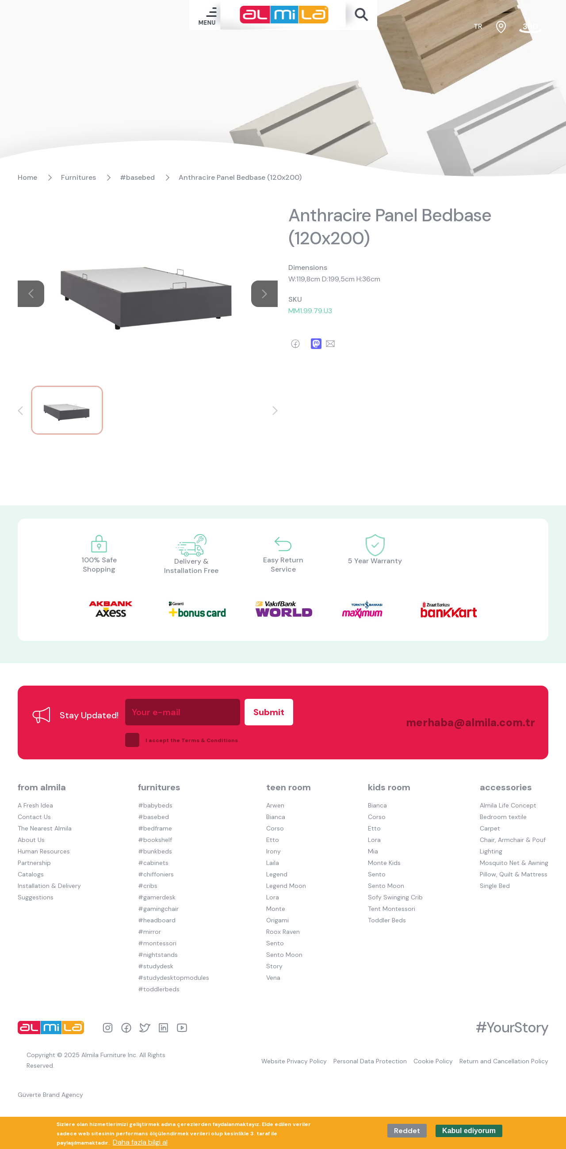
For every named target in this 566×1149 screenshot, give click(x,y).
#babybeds (155, 805)
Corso (275, 828)
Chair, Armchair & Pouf (513, 840)
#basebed (137, 177)
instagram (108, 1028)
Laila (272, 863)
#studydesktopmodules (173, 978)
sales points (501, 27)
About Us (31, 840)
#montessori (157, 943)
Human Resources (44, 851)
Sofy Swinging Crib (395, 897)
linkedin (163, 1028)
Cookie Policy (433, 1061)
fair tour (530, 27)
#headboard (157, 920)
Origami (277, 920)
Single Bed (495, 886)
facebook (126, 1028)
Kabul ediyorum (469, 1130)
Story (274, 966)
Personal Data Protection (370, 1061)
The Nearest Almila (45, 828)
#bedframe (155, 828)
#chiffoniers (156, 874)
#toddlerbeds (159, 989)
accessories (506, 787)
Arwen (275, 805)
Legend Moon (286, 886)
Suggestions (36, 897)
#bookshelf (155, 840)
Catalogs (31, 874)
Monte (275, 909)
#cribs (147, 886)
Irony (273, 851)
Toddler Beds (387, 920)
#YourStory (512, 1027)
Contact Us (34, 817)
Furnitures (78, 177)
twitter (145, 1028)
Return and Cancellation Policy (503, 1061)
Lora (272, 897)
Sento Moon (284, 955)
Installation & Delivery (49, 886)
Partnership (34, 863)
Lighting (491, 851)
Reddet (407, 1130)
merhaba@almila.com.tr (461, 722)
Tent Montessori (391, 909)
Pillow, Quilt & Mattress (513, 874)
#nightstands (158, 955)
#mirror (149, 932)
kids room (389, 787)
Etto (272, 840)
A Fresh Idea (35, 805)
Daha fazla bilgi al (140, 1142)
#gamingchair (158, 909)
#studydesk (155, 966)
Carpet (490, 828)
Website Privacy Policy (294, 1061)
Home (27, 177)
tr (478, 26)
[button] (20, 410)
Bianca (275, 817)
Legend (276, 874)
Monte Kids (384, 863)
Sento (275, 943)
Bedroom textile (503, 817)
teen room (288, 787)
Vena (273, 978)
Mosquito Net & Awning (514, 863)
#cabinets (153, 863)
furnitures (159, 787)
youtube (182, 1028)
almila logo (53, 1027)
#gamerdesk (157, 897)
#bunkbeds (155, 851)
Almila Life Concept (508, 805)
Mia (373, 851)
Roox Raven (283, 932)
